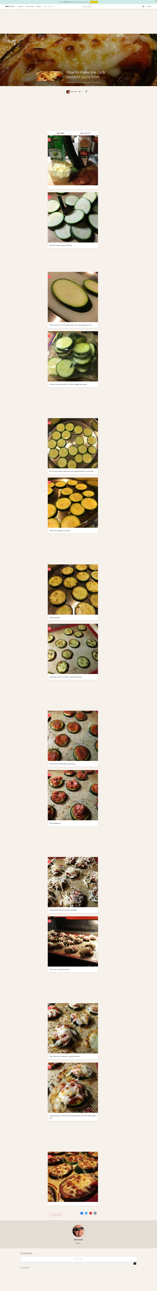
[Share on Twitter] (86, 1213)
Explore (7, 36)
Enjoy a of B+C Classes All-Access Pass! (74, 2)
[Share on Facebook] (81, 1213)
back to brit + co (49, 6)
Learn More (94, 2)
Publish (134, 1263)
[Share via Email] (95, 1213)
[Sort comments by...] (27, 1267)
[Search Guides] (113, 6)
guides (13, 36)
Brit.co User (74, 91)
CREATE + (38, 6)
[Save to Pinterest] (90, 1213)
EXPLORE (20, 6)
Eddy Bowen (78, 1240)
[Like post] (86, 91)
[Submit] (143, 6)
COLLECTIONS (30, 6)
